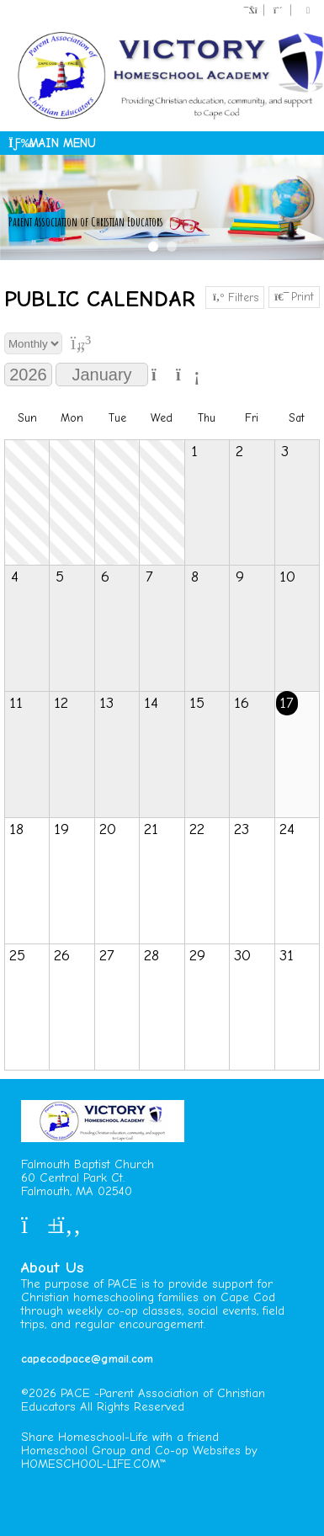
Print (294, 297)
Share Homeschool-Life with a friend (120, 1437)
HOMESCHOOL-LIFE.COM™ (93, 1464)
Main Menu (52, 143)
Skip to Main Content (90, 1420)
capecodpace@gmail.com (87, 1359)
